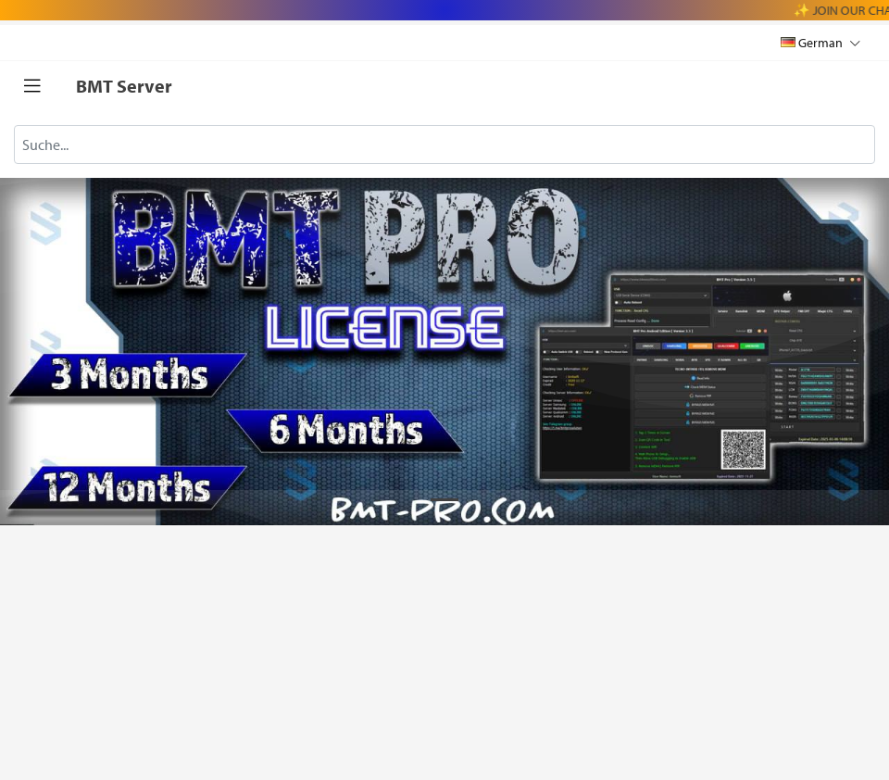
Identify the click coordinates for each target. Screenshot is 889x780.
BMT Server (124, 85)
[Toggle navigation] (32, 86)
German (820, 42)
